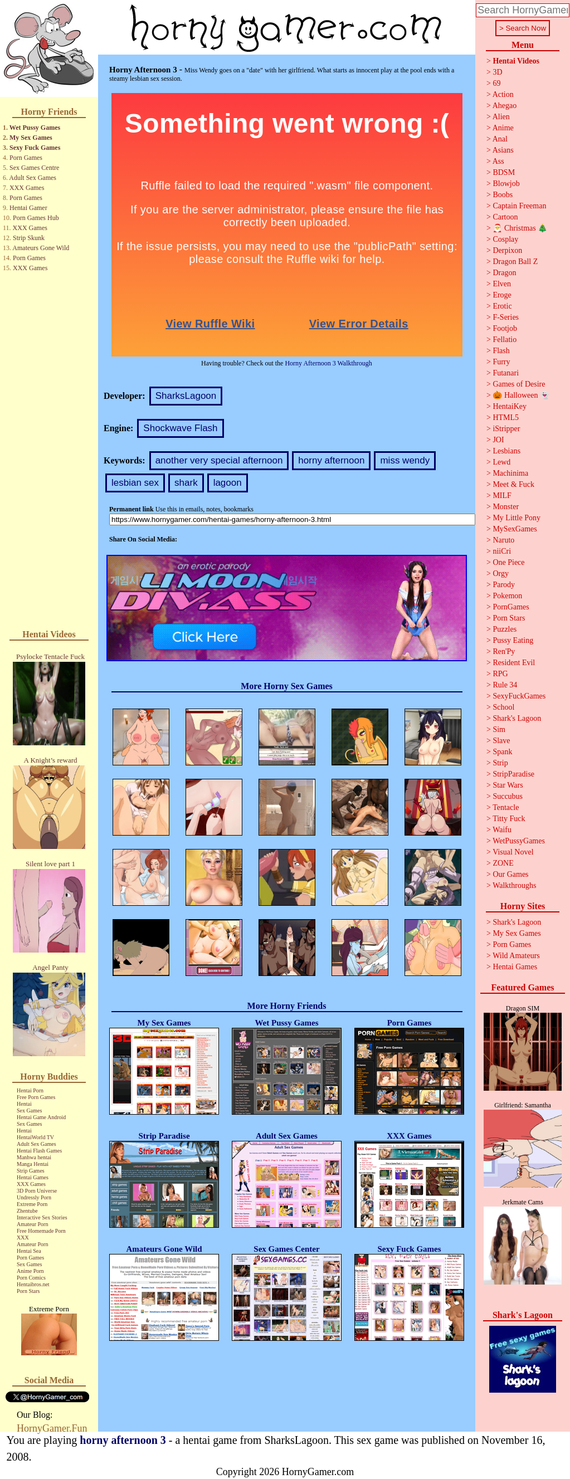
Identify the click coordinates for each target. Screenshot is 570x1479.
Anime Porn (30, 1271)
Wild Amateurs (516, 955)
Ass (498, 161)
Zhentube (27, 1211)
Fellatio (505, 339)
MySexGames (515, 529)
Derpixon (507, 250)
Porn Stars (28, 1291)
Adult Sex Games (32, 178)
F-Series (506, 317)
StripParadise (513, 774)
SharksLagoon (186, 396)
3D (497, 72)
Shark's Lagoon (517, 718)
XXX (23, 1237)
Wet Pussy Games (34, 127)
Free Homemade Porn (41, 1231)
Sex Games (29, 1110)
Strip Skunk (29, 238)
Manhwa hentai (34, 1157)
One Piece (508, 562)
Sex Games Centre (34, 168)
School (503, 707)
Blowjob (506, 183)
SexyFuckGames (519, 696)
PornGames (511, 607)
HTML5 (506, 417)
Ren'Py (504, 651)
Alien (501, 117)
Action (503, 94)
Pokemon (507, 596)
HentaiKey (510, 406)
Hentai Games (32, 1177)
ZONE (503, 863)
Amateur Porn (32, 1224)
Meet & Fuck (513, 484)
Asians (503, 150)
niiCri (502, 551)
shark (186, 482)
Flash (501, 350)
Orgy (501, 573)
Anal (500, 139)
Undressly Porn (34, 1197)
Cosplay (505, 239)
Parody (504, 584)
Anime (503, 128)
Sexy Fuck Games (34, 148)
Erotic (502, 306)
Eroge (502, 295)
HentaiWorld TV (35, 1137)
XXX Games (26, 188)
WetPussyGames (519, 841)
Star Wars (508, 785)
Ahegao (505, 105)
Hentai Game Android (41, 1117)
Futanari (506, 373)
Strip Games (31, 1171)
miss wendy (405, 460)
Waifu (502, 830)
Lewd (501, 462)
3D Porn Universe (37, 1191)
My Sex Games (30, 137)
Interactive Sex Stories (42, 1217)
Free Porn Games (36, 1097)
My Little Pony (516, 518)
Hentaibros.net (33, 1284)
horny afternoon (331, 460)
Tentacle (506, 807)
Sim (499, 729)
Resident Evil (514, 662)
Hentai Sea (29, 1251)
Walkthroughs (514, 885)
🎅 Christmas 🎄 (520, 228)
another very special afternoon (219, 460)
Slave (501, 740)
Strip (500, 763)
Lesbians (506, 451)
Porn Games (25, 158)
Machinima (510, 473)
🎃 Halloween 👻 (521, 395)
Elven (502, 284)
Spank (502, 752)
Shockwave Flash (180, 428)
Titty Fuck (509, 818)
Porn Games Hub (36, 218)
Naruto (503, 540)
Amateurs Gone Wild (40, 248)
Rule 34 (505, 685)
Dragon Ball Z (515, 261)
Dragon (504, 273)
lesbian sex (135, 482)
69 (496, 83)
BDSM (504, 172)
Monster (506, 506)
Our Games (510, 874)
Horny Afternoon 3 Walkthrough (328, 363)
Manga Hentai (32, 1164)
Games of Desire (519, 384)
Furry (501, 362)
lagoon (227, 482)
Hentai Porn (30, 1090)
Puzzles (505, 629)
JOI (498, 440)
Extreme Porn (32, 1204)
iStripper (506, 428)
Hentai (24, 1104)
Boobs (503, 195)
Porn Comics (31, 1278)
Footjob (505, 328)
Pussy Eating (513, 640)
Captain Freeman (519, 206)
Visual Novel (513, 852)
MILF (502, 495)
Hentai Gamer (28, 208)
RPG (500, 674)
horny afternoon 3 (122, 1440)
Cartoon (505, 217)
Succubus (508, 796)
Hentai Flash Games (39, 1151)
